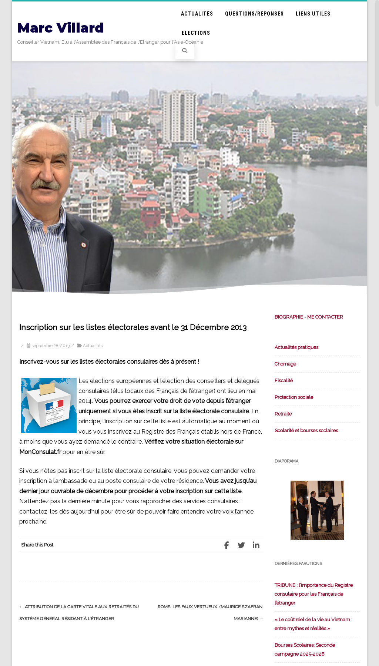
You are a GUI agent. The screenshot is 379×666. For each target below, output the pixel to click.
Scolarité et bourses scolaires (306, 430)
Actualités (197, 14)
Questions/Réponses (254, 14)
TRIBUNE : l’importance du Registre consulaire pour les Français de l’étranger (314, 594)
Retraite (283, 414)
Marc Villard (60, 28)
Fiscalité (284, 380)
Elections (196, 33)
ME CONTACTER (325, 317)
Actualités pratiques (296, 347)
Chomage (285, 364)
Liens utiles (313, 14)
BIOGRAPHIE (289, 317)
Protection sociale (294, 397)
